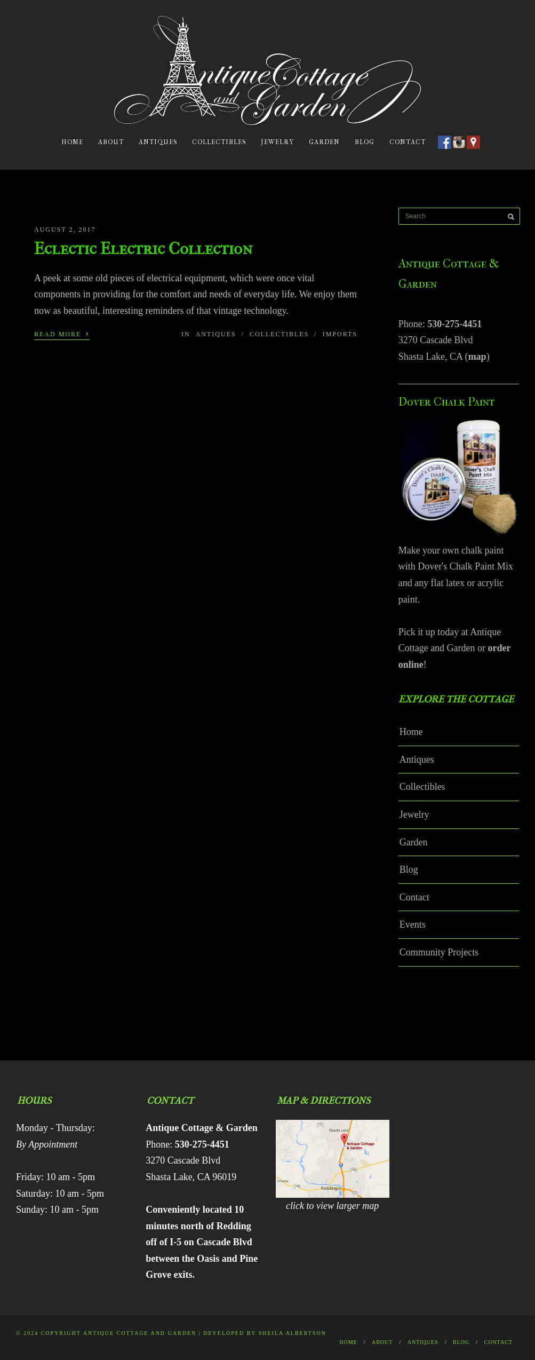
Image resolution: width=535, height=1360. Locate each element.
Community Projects (439, 952)
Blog (364, 142)
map (477, 356)
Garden (324, 142)
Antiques (158, 142)
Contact (407, 142)
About (111, 142)
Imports (340, 334)
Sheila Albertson (292, 1333)
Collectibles (219, 142)
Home (72, 142)
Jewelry (277, 142)
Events (413, 924)
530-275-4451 (454, 324)
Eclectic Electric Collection (143, 248)
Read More (62, 333)
